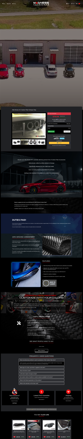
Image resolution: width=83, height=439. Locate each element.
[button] (44, 126)
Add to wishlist (67, 131)
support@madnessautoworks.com (38, 335)
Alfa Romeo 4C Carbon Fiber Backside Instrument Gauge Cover (19, 431)
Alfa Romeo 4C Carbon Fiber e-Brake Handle (34, 431)
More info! (68, 123)
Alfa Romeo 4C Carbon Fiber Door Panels (64, 431)
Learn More (62, 138)
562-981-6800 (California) (33, 334)
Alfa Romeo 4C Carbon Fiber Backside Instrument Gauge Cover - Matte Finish (49, 432)
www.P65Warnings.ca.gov (52, 409)
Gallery (14, 3)
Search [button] (72, 3)
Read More (41, 399)
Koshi (69, 128)
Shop (3, 3)
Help (68, 3)
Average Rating (51, 125)
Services (9, 3)
